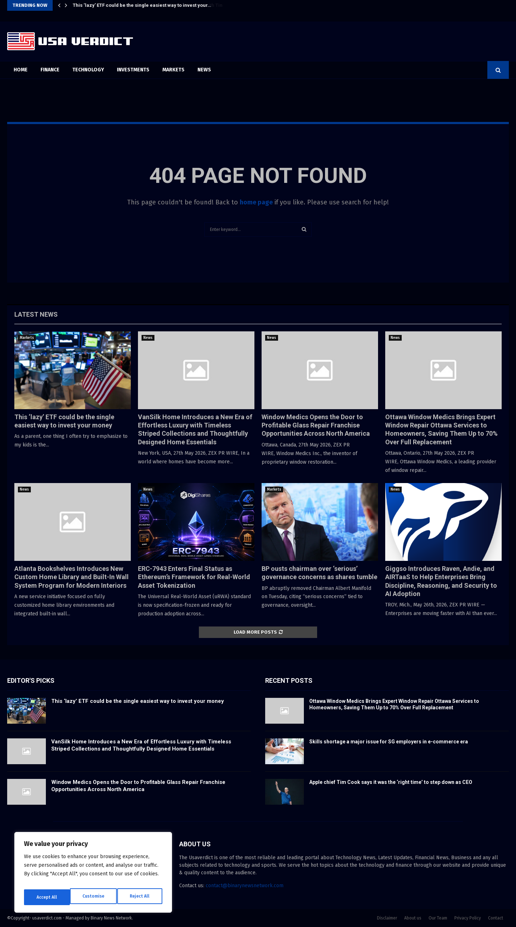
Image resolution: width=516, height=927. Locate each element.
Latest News (36, 314)
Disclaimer (387, 918)
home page (256, 202)
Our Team (438, 918)
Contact (495, 918)
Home (21, 70)
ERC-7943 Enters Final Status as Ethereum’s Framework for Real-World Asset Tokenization (194, 577)
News (204, 70)
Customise (46, 897)
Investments (133, 70)
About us (412, 918)
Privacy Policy (467, 918)
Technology (88, 70)
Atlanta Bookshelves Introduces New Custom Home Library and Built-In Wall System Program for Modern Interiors (71, 577)
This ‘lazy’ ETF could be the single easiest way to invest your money (137, 701)
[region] (93, 875)
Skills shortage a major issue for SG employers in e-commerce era (388, 741)
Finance (49, 70)
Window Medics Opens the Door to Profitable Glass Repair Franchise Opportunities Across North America (316, 425)
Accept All (140, 897)
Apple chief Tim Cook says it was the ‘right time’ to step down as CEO (390, 782)
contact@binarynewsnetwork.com (244, 886)
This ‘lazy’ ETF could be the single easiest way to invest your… (141, 5)
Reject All (94, 897)
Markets (173, 70)
